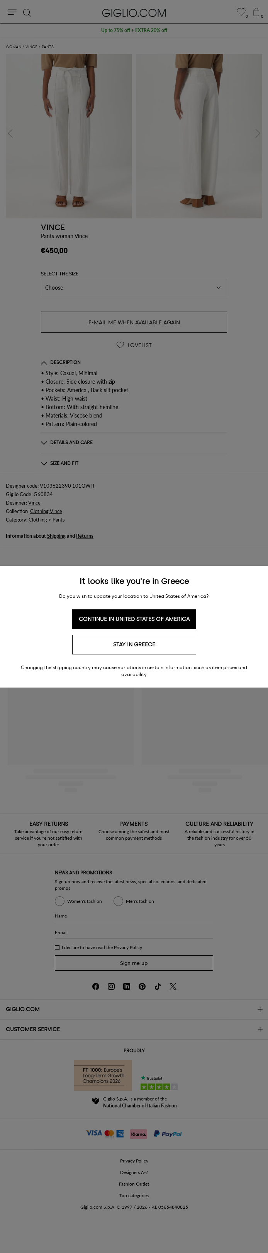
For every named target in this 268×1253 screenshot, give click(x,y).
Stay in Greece (134, 644)
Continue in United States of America (134, 619)
